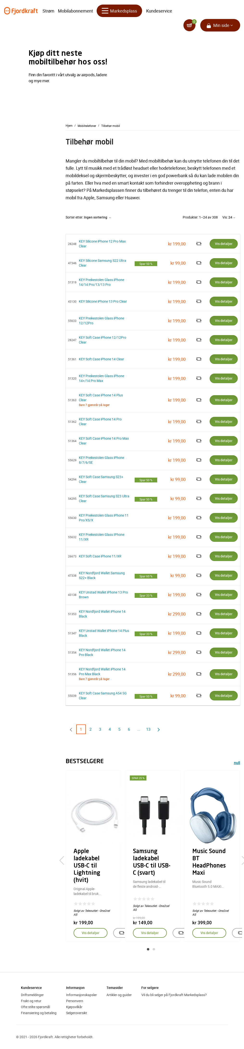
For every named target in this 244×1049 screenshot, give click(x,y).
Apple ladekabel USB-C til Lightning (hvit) (87, 866)
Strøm (48, 12)
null (237, 763)
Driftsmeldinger (32, 995)
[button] (148, 949)
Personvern (74, 1001)
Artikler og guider (119, 995)
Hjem (69, 125)
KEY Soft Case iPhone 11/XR (100, 556)
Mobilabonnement (75, 12)
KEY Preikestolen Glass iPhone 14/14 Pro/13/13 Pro (101, 282)
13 (148, 729)
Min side (221, 26)
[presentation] (64, 860)
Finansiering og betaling (38, 1013)
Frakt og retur (31, 1001)
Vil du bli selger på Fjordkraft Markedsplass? (174, 995)
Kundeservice (159, 12)
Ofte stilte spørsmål (35, 1007)
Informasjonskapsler (81, 995)
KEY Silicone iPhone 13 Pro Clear (103, 301)
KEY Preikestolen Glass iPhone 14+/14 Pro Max (101, 378)
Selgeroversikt (76, 1013)
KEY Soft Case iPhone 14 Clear (101, 359)
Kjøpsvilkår (74, 1007)
